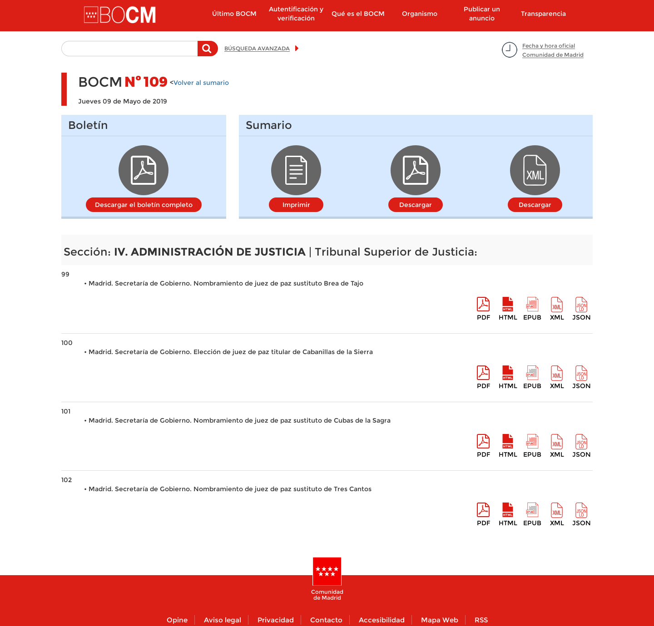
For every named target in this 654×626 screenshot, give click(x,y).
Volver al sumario (201, 83)
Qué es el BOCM (358, 14)
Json (581, 317)
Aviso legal (222, 620)
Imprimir (296, 205)
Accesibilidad (382, 620)
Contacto (326, 620)
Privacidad (276, 620)
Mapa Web (439, 620)
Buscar (208, 53)
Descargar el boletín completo (144, 205)
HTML (508, 317)
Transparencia (543, 14)
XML (557, 317)
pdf (483, 317)
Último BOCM (234, 14)
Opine (177, 620)
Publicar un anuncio (482, 13)
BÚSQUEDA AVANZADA (257, 48)
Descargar (415, 205)
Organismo (419, 14)
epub (532, 317)
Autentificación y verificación (296, 13)
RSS (481, 620)
